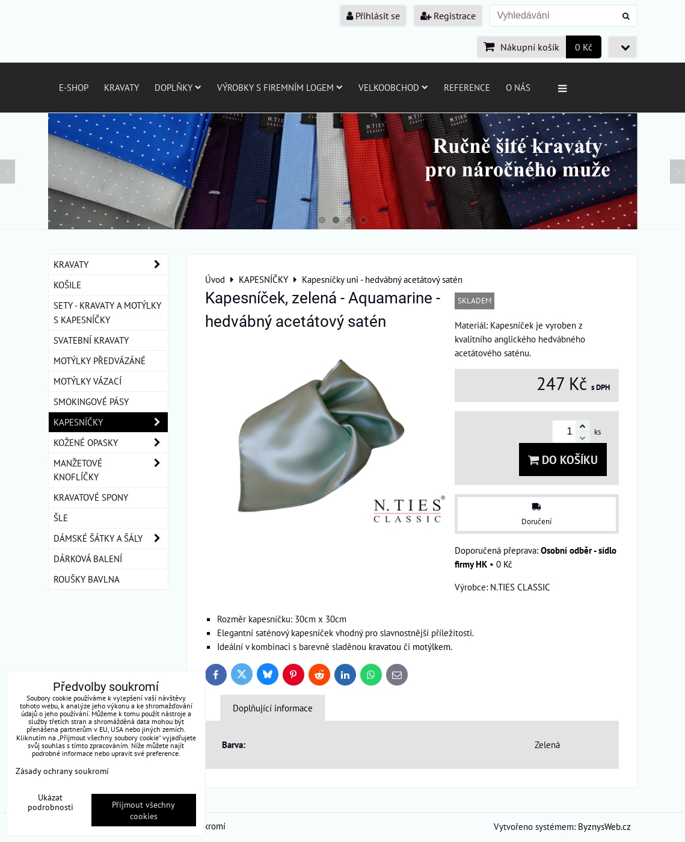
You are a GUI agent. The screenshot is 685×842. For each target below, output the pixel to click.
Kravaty (121, 87)
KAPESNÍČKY (111, 422)
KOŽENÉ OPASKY (111, 443)
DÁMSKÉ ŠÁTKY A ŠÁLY (111, 538)
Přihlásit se (373, 16)
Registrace (448, 16)
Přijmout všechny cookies (143, 810)
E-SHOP (73, 87)
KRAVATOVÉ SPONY (91, 497)
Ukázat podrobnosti (50, 802)
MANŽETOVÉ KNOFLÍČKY (111, 470)
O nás (518, 87)
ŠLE (61, 518)
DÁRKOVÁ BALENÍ (88, 559)
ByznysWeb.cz (604, 826)
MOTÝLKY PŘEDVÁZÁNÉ (100, 360)
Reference (467, 87)
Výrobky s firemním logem (280, 87)
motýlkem (431, 646)
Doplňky (178, 87)
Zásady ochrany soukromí (62, 770)
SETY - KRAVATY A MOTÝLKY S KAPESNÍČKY (107, 312)
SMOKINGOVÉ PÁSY (91, 401)
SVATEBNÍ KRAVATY (91, 340)
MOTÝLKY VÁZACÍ (87, 381)
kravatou (385, 646)
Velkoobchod (393, 87)
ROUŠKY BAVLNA (87, 579)
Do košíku (563, 459)
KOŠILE (67, 285)
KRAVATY (111, 264)
